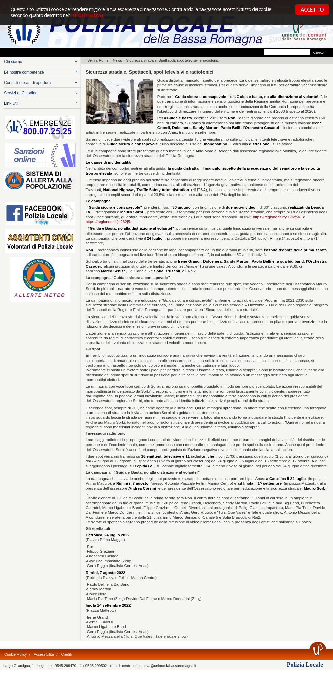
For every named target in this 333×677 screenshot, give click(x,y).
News (117, 60)
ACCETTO (312, 9)
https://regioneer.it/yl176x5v (277, 217)
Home (103, 60)
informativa (86, 14)
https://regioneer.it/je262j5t (108, 222)
